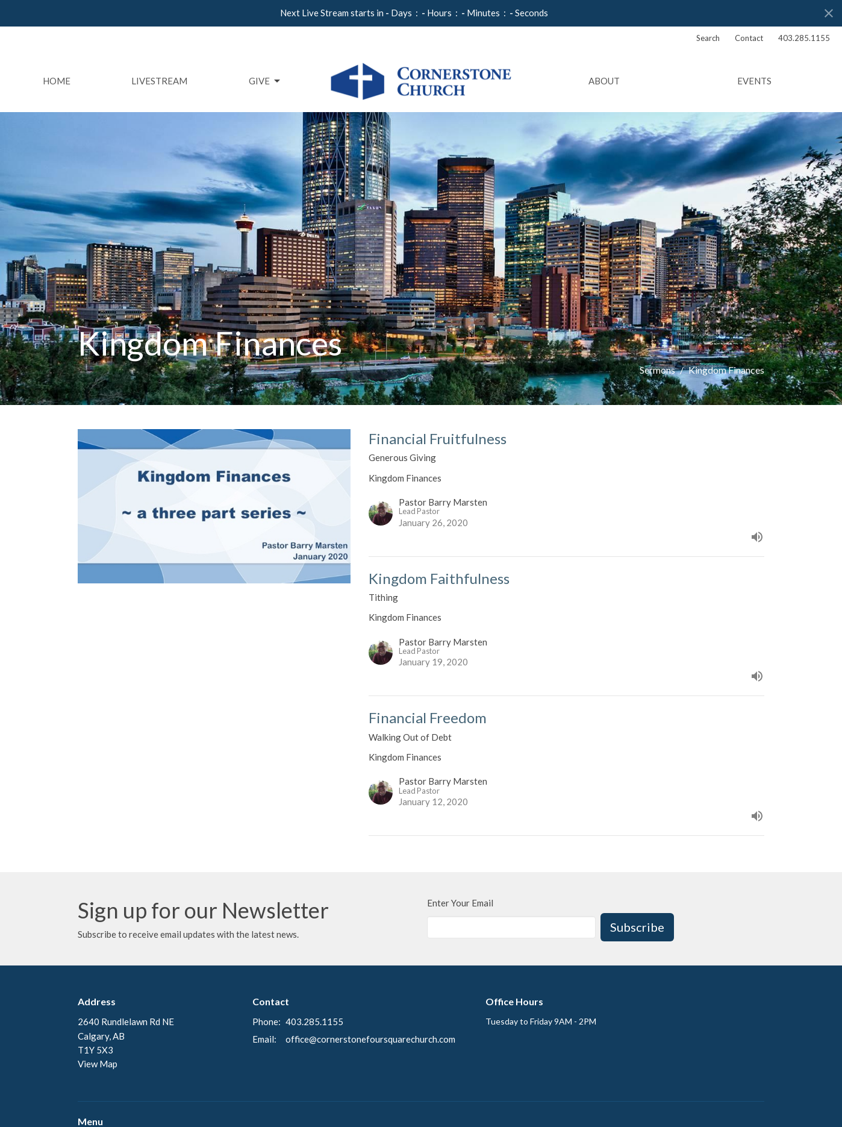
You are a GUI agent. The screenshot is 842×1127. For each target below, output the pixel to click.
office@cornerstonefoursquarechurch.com (370, 1039)
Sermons (657, 369)
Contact (749, 38)
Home (56, 80)
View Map (97, 1063)
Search (708, 38)
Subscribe (637, 927)
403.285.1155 (804, 38)
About (604, 80)
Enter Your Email (460, 902)
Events (754, 80)
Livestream (159, 80)
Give (265, 81)
